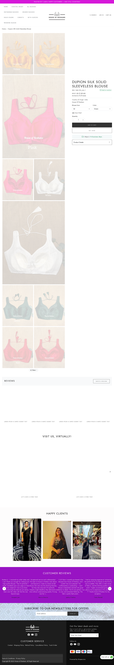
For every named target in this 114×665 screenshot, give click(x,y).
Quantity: (75, 116)
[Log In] (101, 15)
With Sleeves (33, 17)
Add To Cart (92, 125)
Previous (4, 588)
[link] (93, 15)
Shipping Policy (19, 645)
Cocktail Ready (17, 7)
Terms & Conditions (8, 658)
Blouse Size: (76, 105)
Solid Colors (9, 17)
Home (6, 7)
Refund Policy (29, 645)
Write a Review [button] (101, 381)
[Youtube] (75, 644)
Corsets (21, 17)
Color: (95, 105)
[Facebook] (71, 644)
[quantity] (78, 119)
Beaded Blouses (29, 12)
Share (32, 370)
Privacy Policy (20, 658)
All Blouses (31, 7)
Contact (10, 645)
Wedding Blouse (10, 23)
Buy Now (92, 130)
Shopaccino (82, 659)
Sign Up (73, 613)
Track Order (53, 645)
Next (110, 588)
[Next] (110, 472)
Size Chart (77, 113)
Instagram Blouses (11, 12)
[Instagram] (78, 644)
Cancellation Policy (41, 645)
